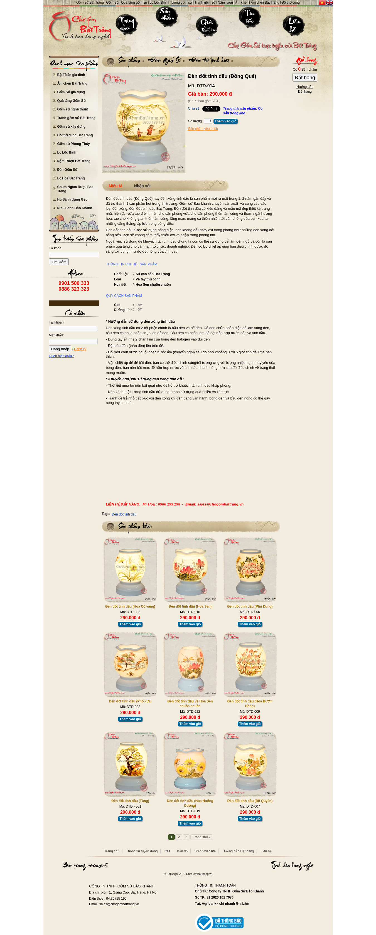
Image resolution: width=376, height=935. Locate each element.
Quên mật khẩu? (61, 356)
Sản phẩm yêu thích (203, 129)
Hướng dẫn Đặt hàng (238, 851)
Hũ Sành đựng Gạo (72, 199)
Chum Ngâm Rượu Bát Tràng (75, 189)
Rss (167, 851)
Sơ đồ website (205, 851)
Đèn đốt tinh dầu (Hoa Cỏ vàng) (130, 606)
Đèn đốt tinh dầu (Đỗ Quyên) (249, 801)
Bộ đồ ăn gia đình (71, 75)
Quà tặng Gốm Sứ (71, 101)
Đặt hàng (305, 77)
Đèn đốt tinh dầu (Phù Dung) (250, 606)
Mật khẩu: (56, 335)
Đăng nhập (60, 349)
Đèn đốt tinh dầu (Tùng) (130, 801)
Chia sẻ (194, 108)
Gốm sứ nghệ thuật (72, 109)
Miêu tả (115, 186)
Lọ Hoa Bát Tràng (71, 178)
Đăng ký (80, 349)
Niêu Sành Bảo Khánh (74, 208)
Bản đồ (182, 851)
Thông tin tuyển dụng (142, 851)
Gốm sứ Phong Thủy (73, 144)
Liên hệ (266, 851)
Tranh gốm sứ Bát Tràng (76, 118)
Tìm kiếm (59, 262)
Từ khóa (55, 248)
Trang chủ (111, 851)
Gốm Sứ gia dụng (71, 92)
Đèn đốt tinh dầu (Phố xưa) (130, 701)
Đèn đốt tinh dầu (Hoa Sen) (190, 606)
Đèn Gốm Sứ (67, 170)
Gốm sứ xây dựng (71, 127)
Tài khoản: (57, 322)
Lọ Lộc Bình (67, 152)
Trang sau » (202, 837)
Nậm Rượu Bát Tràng (73, 161)
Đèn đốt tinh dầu (124, 514)
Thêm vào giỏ (225, 121)
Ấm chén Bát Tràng (72, 83)
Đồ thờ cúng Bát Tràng (75, 135)
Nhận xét (142, 186)
